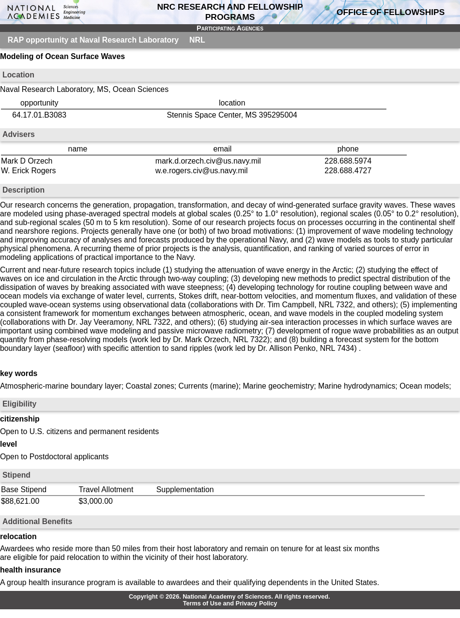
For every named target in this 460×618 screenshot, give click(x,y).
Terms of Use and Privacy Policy (230, 603)
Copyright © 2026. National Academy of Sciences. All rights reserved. (229, 596)
